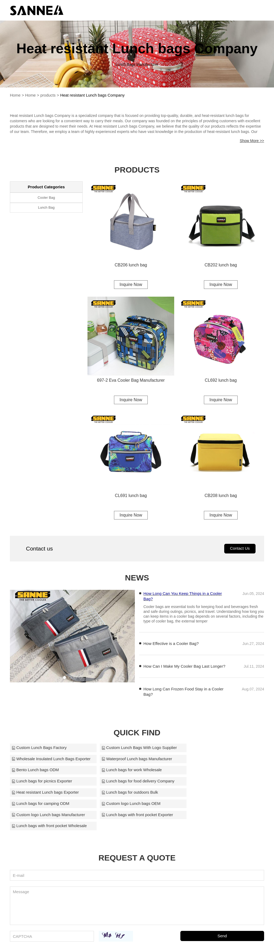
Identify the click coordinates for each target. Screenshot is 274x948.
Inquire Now (130, 285)
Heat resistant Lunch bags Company (92, 96)
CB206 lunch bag (131, 265)
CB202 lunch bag (220, 265)
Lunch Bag (46, 208)
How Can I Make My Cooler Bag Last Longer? (184, 668)
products (48, 96)
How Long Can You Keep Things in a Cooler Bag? (182, 598)
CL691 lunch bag (131, 497)
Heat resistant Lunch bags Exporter (217, 772)
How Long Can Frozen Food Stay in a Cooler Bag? (183, 693)
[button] (64, 679)
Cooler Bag (46, 198)
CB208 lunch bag (220, 497)
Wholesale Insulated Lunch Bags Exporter (222, 749)
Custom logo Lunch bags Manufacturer (48, 794)
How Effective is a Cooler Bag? (171, 645)
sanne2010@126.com (197, 937)
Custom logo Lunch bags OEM (212, 783)
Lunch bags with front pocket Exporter (133, 794)
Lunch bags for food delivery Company (134, 772)
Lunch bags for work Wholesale (213, 760)
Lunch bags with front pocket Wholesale (221, 794)
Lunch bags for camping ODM (126, 783)
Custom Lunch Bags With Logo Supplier (135, 749)
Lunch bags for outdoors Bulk (40, 783)
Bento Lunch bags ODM (121, 760)
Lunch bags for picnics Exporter (42, 772)
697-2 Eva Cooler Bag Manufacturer (131, 381)
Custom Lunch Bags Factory (39, 749)
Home (15, 96)
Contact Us (240, 550)
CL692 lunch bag (221, 381)
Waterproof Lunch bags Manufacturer (47, 760)
